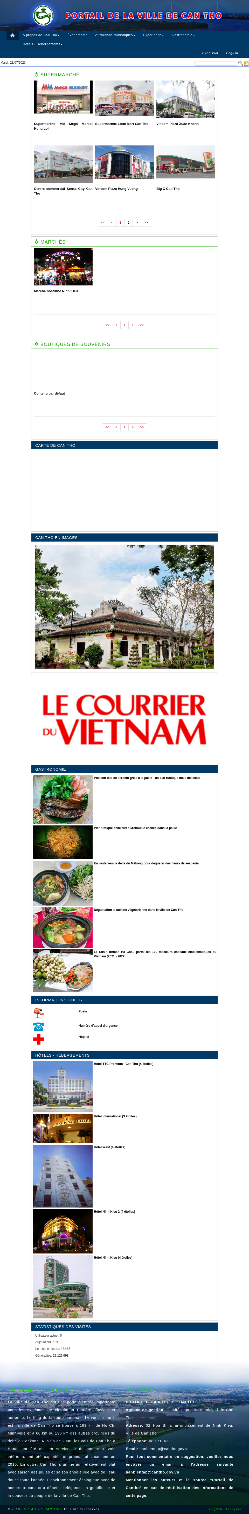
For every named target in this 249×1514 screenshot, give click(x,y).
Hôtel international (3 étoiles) (115, 1116)
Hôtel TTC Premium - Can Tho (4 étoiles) (123, 1064)
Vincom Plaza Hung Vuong (116, 189)
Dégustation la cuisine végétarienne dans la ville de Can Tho (138, 910)
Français (233, 1509)
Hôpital (84, 1037)
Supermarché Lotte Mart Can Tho (121, 124)
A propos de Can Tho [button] (41, 35)
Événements (77, 35)
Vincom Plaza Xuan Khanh (177, 124)
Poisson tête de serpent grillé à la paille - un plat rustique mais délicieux (147, 778)
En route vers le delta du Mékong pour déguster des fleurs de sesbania (146, 863)
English (215, 1509)
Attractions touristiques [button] (115, 35)
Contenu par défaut (49, 393)
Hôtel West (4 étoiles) (109, 1147)
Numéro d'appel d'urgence (98, 1026)
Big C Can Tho (168, 189)
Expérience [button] (153, 35)
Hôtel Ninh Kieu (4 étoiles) (113, 1257)
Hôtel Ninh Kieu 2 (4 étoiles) (114, 1211)
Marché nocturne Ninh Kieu (56, 291)
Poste (83, 1011)
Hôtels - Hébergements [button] (43, 44)
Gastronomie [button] (183, 35)
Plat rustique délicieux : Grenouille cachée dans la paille (135, 828)
